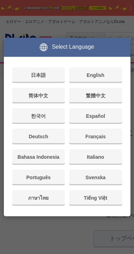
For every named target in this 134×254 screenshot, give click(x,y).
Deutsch (38, 136)
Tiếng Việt (95, 198)
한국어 (38, 116)
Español (95, 116)
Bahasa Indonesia (38, 157)
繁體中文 (96, 95)
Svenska (95, 177)
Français (95, 136)
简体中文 (38, 95)
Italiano (95, 157)
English (95, 75)
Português (38, 177)
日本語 (38, 75)
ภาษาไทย (38, 198)
